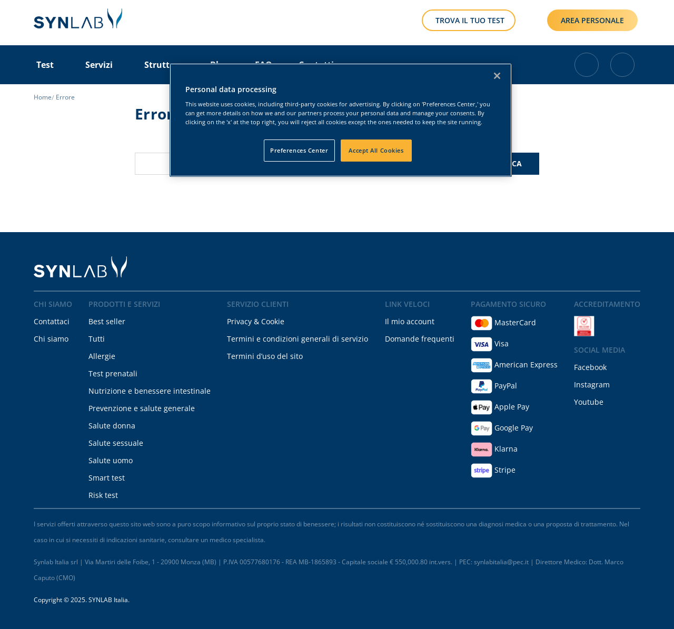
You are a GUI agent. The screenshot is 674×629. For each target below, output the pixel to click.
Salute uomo (110, 460)
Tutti (96, 339)
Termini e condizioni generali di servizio (297, 339)
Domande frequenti (419, 339)
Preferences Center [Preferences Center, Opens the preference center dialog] (299, 150)
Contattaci (52, 321)
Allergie (101, 356)
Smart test (106, 478)
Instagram (592, 385)
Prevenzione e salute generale (141, 408)
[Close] (497, 75)
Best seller (106, 321)
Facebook (590, 367)
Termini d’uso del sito (265, 356)
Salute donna (111, 426)
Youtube (588, 402)
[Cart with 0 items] (586, 64)
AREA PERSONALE (592, 20)
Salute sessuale (115, 443)
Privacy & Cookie (255, 321)
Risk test (103, 495)
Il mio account (409, 321)
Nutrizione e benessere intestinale (149, 391)
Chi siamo (51, 339)
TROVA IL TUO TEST (469, 20)
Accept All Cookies (376, 150)
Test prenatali (112, 373)
